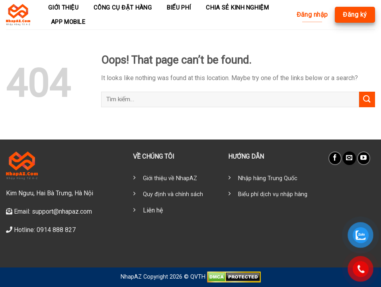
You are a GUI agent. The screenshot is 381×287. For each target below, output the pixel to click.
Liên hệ (153, 210)
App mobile (68, 22)
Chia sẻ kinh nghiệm (237, 7)
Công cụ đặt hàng (123, 7)
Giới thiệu (63, 7)
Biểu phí (179, 7)
